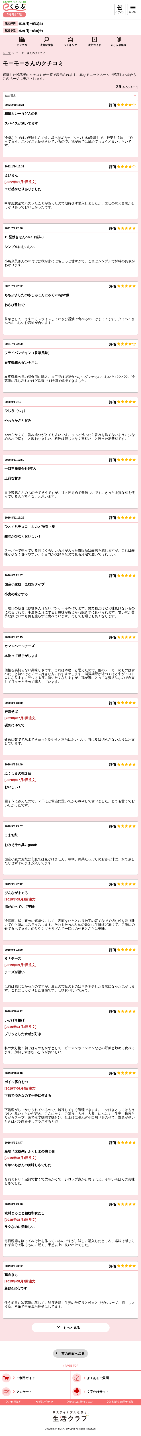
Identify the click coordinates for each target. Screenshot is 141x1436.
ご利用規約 (14, 1401)
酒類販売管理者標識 (121, 1401)
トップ (7, 53)
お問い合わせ (45, 1401)
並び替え (18, 95)
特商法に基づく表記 (81, 1401)
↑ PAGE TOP (70, 1365)
